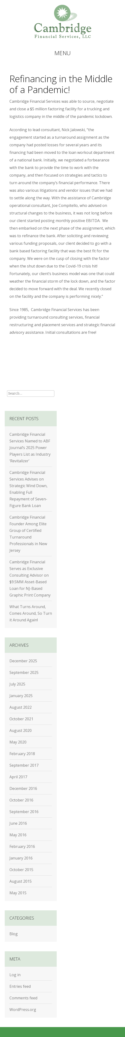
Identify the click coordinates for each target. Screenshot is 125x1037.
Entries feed (20, 986)
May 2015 (17, 892)
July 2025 (17, 684)
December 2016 (23, 788)
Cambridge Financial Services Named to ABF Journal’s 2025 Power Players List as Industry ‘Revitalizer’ (30, 447)
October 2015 (21, 869)
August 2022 (20, 707)
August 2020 (20, 730)
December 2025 (23, 660)
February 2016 (22, 846)
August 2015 (20, 881)
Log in (15, 974)
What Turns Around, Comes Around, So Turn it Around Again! (30, 613)
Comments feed (23, 998)
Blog (13, 933)
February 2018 (22, 753)
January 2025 (21, 695)
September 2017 (24, 765)
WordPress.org (22, 1009)
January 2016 (21, 858)
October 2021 (21, 718)
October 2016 (21, 800)
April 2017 (18, 776)
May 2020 (17, 742)
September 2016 (24, 811)
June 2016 (18, 823)
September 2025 (24, 672)
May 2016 (17, 834)
